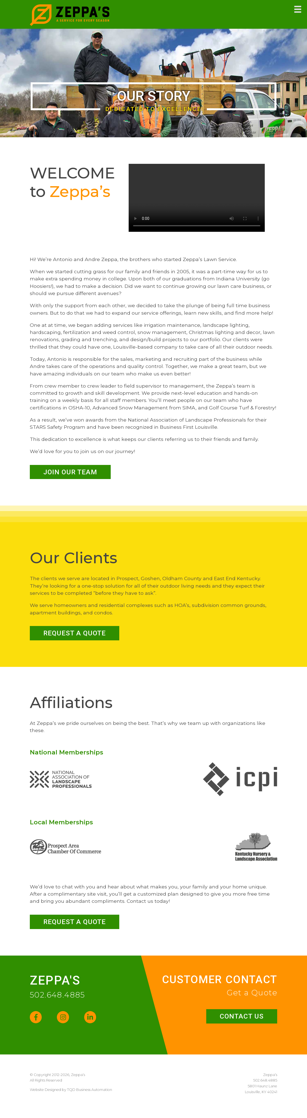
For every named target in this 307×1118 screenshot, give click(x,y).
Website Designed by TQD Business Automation (71, 1098)
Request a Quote (81, 636)
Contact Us (237, 1023)
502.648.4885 (57, 1001)
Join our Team (75, 472)
